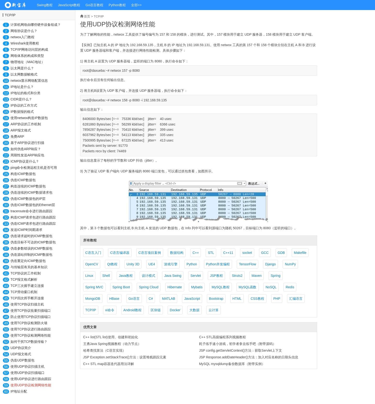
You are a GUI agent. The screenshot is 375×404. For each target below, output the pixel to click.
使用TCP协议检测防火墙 (29, 323)
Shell (106, 276)
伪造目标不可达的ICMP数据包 (33, 242)
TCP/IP (10, 15)
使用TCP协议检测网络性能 (31, 335)
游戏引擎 (170, 264)
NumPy (290, 264)
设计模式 (148, 276)
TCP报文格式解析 (24, 279)
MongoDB (92, 298)
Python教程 (117, 5)
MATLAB (168, 298)
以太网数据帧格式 (24, 74)
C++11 (228, 253)
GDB (281, 253)
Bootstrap (216, 298)
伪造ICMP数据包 (23, 180)
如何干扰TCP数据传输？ (29, 342)
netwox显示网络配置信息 (29, 80)
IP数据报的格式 (22, 112)
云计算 (214, 310)
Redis (290, 287)
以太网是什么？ (22, 68)
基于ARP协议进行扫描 (27, 143)
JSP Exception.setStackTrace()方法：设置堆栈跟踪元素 (124, 357)
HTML (237, 298)
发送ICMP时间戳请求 (26, 230)
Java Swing (173, 276)
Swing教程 (45, 5)
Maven (257, 276)
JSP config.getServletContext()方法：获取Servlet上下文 (240, 350)
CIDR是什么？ (21, 99)
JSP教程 (216, 276)
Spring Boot (121, 287)
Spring (275, 276)
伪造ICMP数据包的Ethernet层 (33, 205)
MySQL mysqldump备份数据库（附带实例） (232, 364)
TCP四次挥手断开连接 (27, 298)
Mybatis (197, 287)
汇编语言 (296, 298)
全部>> (136, 5)
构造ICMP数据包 (23, 174)
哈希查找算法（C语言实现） (104, 350)
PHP (276, 298)
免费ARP (17, 136)
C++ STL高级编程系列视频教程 (222, 337)
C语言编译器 (119, 253)
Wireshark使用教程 (25, 43)
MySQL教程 (221, 287)
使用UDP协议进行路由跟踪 (31, 379)
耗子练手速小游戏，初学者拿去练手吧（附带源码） (237, 344)
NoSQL (270, 287)
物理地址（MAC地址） (28, 62)
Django (270, 264)
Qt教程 (112, 264)
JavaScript (192, 298)
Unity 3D (133, 264)
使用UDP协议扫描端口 (27, 373)
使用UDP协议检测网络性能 (31, 385)
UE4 (152, 264)
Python (192, 264)
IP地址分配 (19, 391)
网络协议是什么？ (24, 31)
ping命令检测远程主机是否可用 (34, 167)
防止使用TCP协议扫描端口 (31, 317)
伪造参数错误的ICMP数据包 (31, 248)
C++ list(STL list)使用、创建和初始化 (110, 337)
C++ (196, 253)
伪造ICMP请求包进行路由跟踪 (33, 223)
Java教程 (126, 276)
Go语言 (134, 298)
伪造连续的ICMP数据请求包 (31, 192)
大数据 (194, 310)
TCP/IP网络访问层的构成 (29, 49)
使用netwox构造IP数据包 (29, 118)
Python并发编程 (218, 264)
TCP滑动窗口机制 (24, 292)
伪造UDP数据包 (22, 360)
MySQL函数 (248, 287)
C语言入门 (93, 253)
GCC (265, 253)
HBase (114, 298)
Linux (89, 276)
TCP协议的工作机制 (26, 273)
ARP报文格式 (21, 130)
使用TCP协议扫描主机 (27, 304)
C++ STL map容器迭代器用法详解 (108, 364)
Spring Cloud (148, 287)
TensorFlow (247, 264)
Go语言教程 (95, 5)
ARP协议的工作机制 (26, 124)
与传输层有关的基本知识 (29, 267)
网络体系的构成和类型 (27, 56)
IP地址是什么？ (22, 87)
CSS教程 (257, 298)
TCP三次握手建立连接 (27, 286)
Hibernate (174, 287)
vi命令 (109, 310)
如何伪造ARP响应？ (26, 149)
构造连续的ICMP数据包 (28, 186)
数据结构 (176, 253)
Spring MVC (94, 287)
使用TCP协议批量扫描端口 (31, 310)
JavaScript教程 (69, 5)
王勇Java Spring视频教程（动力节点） (112, 344)
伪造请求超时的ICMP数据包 (31, 236)
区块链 (156, 310)
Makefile (300, 253)
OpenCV (91, 264)
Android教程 (132, 310)
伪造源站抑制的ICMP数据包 (31, 255)
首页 (87, 16)
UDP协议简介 (21, 348)
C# (151, 298)
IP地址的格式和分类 (25, 93)
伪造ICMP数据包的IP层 (28, 199)
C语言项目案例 (149, 253)
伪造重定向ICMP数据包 (28, 261)
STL (211, 253)
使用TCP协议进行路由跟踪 (31, 329)
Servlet (195, 276)
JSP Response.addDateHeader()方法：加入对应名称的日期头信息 (248, 357)
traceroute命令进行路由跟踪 (31, 211)
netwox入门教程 (22, 37)
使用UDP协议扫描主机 (27, 366)
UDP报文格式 (21, 354)
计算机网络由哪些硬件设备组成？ (36, 25)
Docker (175, 310)
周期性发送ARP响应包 (27, 155)
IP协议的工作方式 (24, 105)
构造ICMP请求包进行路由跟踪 (33, 217)
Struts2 (237, 276)
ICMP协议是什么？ (25, 161)
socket (247, 253)
